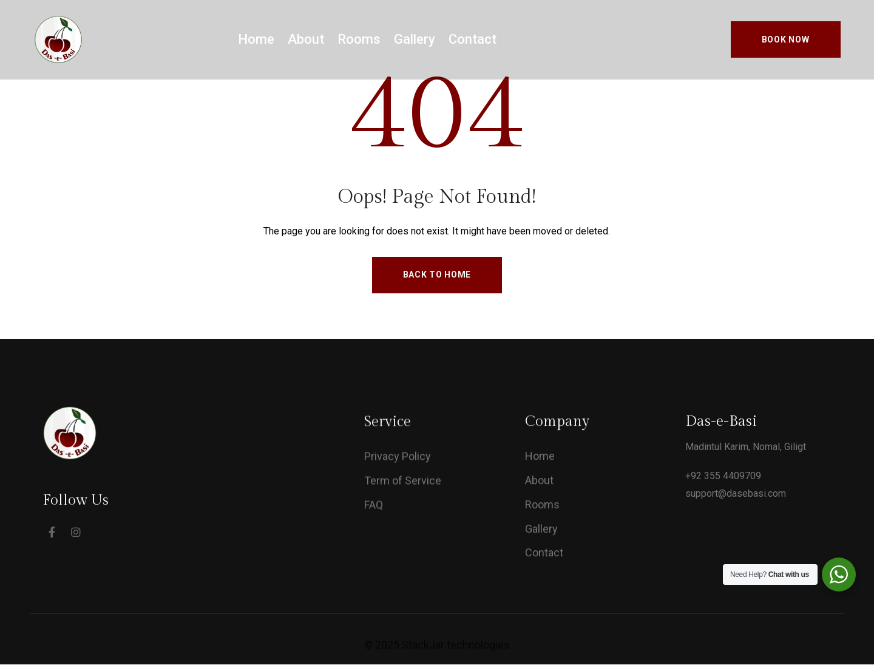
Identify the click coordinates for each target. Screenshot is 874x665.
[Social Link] (51, 532)
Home (256, 39)
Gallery (414, 39)
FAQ (373, 506)
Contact (472, 39)
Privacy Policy (397, 458)
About (306, 39)
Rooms (359, 39)
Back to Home (437, 274)
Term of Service (402, 482)
